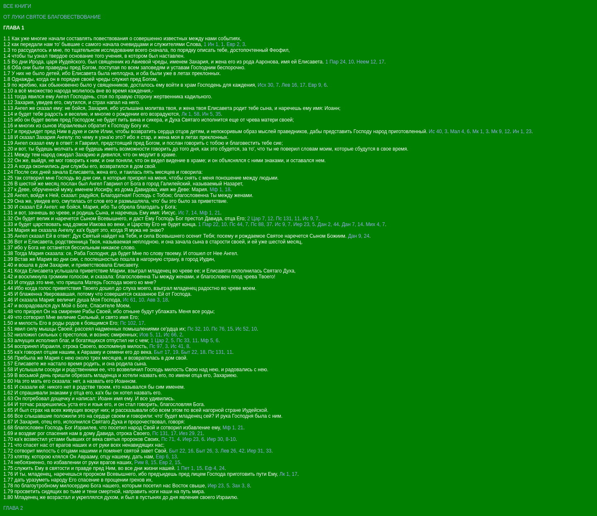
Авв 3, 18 (157, 300)
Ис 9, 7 (310, 218)
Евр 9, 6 (317, 85)
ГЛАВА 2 (13, 508)
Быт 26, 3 (207, 451)
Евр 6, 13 (166, 457)
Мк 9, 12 (500, 131)
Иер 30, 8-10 (221, 439)
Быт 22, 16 (181, 451)
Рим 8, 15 (145, 462)
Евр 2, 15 (169, 462)
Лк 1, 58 (190, 114)
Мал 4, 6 (460, 131)
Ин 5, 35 (211, 114)
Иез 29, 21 (191, 433)
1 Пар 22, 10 (212, 224)
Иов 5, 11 (150, 335)
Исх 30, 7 (268, 85)
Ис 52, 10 (246, 329)
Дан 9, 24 (358, 236)
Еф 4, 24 (215, 468)
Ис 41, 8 (179, 346)
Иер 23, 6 (193, 439)
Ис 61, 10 (133, 300)
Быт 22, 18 (193, 352)
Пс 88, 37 (261, 224)
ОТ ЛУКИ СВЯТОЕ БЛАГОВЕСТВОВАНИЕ (52, 17)
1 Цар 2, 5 (162, 340)
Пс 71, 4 (170, 439)
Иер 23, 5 (304, 224)
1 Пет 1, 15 (189, 468)
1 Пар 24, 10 (339, 62)
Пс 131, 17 (164, 433)
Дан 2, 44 (328, 224)
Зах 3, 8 (241, 486)
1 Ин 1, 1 (214, 44)
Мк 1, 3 (480, 131)
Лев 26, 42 (233, 451)
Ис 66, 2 (173, 335)
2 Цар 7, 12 (260, 218)
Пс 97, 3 (158, 346)
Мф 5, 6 (209, 340)
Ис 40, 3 (438, 131)
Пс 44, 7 (238, 224)
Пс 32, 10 (198, 329)
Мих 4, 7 (375, 224)
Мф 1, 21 (209, 213)
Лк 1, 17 (288, 474)
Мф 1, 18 (220, 189)
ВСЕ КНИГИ (17, 6)
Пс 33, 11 (187, 340)
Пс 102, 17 (132, 323)
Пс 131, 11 (288, 218)
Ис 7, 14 (187, 213)
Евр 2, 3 (235, 44)
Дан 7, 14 (352, 224)
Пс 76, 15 (222, 329)
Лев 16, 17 (294, 85)
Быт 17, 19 (166, 352)
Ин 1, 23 (522, 131)
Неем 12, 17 (370, 62)
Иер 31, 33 (259, 451)
